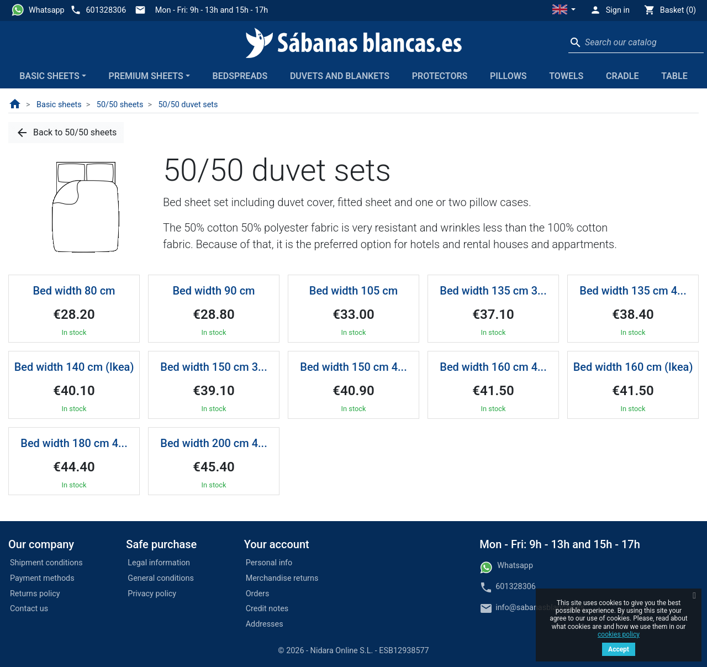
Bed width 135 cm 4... (632, 290)
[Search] (636, 42)
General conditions (161, 578)
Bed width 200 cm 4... (213, 443)
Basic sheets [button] (49, 76)
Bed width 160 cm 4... (493, 367)
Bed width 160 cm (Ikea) (633, 367)
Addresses (264, 624)
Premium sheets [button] (146, 76)
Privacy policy (152, 593)
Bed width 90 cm (213, 290)
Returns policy (35, 593)
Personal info (269, 563)
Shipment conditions (46, 563)
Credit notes (267, 608)
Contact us (29, 608)
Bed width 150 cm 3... (213, 367)
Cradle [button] (622, 76)
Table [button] (674, 76)
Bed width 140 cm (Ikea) (74, 367)
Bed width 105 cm (353, 290)
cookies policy (619, 634)
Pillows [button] (508, 76)
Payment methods (42, 578)
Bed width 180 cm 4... (73, 443)
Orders (258, 593)
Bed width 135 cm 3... (493, 290)
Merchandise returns (282, 578)
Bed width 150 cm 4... (353, 367)
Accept (618, 649)
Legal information (159, 563)
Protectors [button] (440, 76)
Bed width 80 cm (74, 290)
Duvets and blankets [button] (339, 76)
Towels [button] (566, 76)
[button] (564, 10)
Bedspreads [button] (240, 76)
